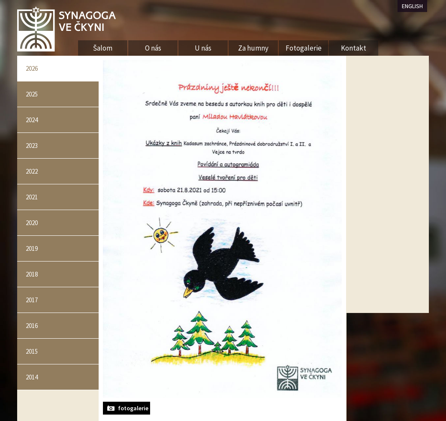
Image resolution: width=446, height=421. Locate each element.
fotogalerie (133, 408)
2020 (32, 223)
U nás (203, 48)
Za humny (253, 48)
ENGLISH (412, 6)
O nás (153, 48)
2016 (32, 326)
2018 (32, 274)
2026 (32, 68)
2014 (32, 377)
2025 (32, 94)
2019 (32, 248)
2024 (32, 120)
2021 (32, 197)
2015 (32, 351)
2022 (32, 171)
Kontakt (353, 48)
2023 (32, 145)
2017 (32, 300)
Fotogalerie (304, 48)
